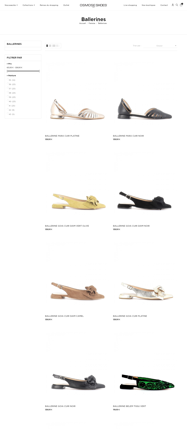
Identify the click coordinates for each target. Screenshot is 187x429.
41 (12, 106)
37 (12, 89)
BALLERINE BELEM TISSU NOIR (126, 194)
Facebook (133, 384)
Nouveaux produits (76, 384)
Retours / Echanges (44, 394)
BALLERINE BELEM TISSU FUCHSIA (92, 194)
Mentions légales (43, 386)
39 (12, 97)
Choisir (166, 45)
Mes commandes (11, 384)
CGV (38, 389)
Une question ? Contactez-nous (169, 384)
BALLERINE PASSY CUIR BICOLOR (125, 243)
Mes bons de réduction (13, 394)
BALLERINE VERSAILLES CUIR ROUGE (92, 292)
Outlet (99, 386)
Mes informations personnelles (16, 391)
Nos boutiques (74, 391)
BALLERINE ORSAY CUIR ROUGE (160, 243)
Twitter (132, 386)
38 (12, 93)
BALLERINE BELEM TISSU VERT (160, 144)
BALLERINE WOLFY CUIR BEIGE (126, 342)
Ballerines (14, 44)
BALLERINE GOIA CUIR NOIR (125, 144)
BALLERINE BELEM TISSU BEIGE (58, 194)
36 (12, 84)
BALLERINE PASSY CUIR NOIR (91, 243)
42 (12, 110)
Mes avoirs (9, 389)
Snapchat (132, 394)
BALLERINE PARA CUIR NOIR (91, 95)
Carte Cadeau (74, 386)
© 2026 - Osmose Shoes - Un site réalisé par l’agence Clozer (93, 425)
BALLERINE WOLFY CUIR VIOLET (58, 342)
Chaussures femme (104, 384)
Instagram (133, 389)
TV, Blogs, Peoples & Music (79, 394)
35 (12, 80)
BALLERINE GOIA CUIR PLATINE (91, 144)
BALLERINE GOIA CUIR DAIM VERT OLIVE (125, 95)
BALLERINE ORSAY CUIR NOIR (58, 243)
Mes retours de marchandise (15, 386)
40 (12, 101)
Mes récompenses (11, 396)
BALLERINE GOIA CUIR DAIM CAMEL (57, 144)
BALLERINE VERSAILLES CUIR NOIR (58, 292)
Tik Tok (132, 396)
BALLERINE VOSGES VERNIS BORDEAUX (128, 292)
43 (12, 114)
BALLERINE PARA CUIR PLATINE (57, 95)
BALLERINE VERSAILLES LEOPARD (160, 194)
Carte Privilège (74, 389)
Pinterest (132, 391)
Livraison (40, 384)
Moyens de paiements (45, 391)
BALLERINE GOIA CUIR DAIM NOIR (159, 95)
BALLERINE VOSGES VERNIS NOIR (162, 292)
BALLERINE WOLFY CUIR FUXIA (92, 342)
